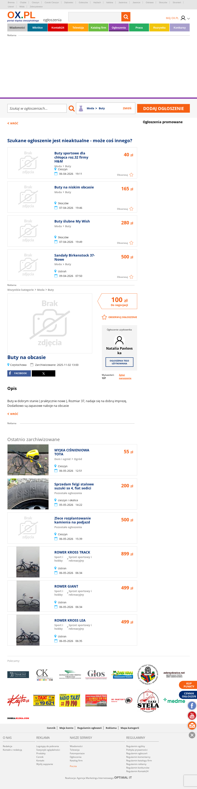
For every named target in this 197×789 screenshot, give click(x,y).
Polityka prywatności (137, 749)
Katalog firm (98, 27)
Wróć (14, 123)
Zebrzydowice (36, 6)
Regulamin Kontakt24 (137, 771)
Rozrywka (159, 27)
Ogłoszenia (119, 27)
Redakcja (7, 746)
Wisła (21, 6)
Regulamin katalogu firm (139, 760)
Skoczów (163, 2)
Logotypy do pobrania (47, 746)
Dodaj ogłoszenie (163, 108)
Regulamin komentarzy (138, 757)
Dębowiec (68, 2)
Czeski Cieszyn (52, 2)
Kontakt (40, 760)
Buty (51, 290)
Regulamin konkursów (137, 767)
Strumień (177, 2)
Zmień (127, 108)
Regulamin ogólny (135, 746)
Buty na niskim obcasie (74, 187)
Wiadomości (17, 27)
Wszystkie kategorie (20, 290)
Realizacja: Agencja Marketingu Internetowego (98, 778)
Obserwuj (122, 174)
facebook (18, 373)
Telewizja (78, 27)
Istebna (109, 2)
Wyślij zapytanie (44, 764)
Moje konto (66, 728)
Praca (139, 27)
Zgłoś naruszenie (125, 376)
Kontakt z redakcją (12, 749)
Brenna (11, 2)
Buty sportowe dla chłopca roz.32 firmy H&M (71, 157)
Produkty (41, 753)
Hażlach (97, 2)
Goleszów (83, 2)
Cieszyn (35, 2)
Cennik (51, 728)
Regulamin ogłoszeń (89, 728)
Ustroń (11, 6)
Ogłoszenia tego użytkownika (119, 362)
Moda (40, 290)
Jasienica (123, 2)
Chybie (23, 2)
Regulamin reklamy (136, 764)
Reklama (111, 728)
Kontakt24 (58, 27)
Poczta (73, 766)
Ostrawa (150, 2)
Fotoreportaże (77, 753)
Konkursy (180, 27)
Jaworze (136, 2)
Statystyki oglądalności (48, 749)
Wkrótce (37, 27)
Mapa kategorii (130, 728)
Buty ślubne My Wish (72, 221)
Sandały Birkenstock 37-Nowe (74, 257)
